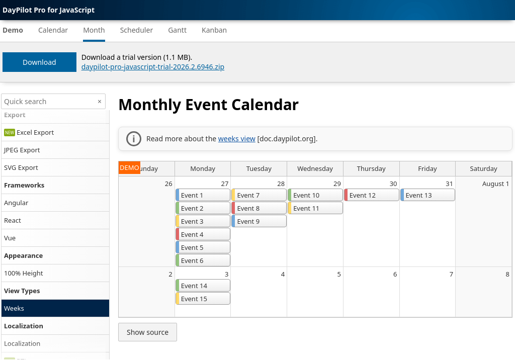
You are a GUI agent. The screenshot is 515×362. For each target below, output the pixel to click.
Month (94, 30)
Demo (13, 30)
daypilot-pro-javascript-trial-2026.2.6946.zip (153, 66)
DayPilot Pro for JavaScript (49, 10)
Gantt (177, 30)
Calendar (53, 30)
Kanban (214, 30)
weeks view (236, 138)
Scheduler (136, 30)
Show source (147, 332)
